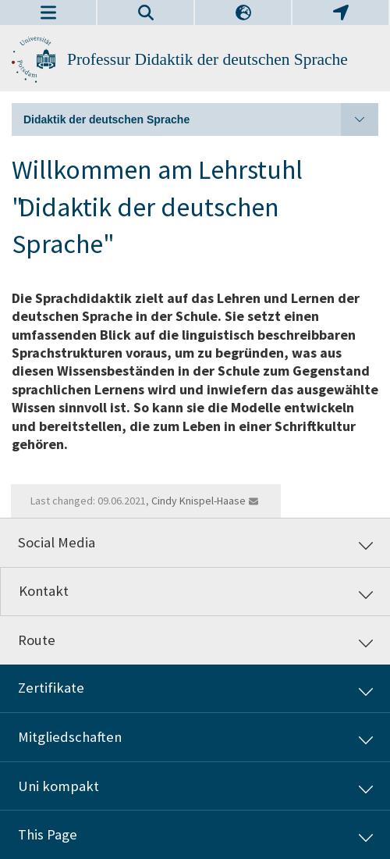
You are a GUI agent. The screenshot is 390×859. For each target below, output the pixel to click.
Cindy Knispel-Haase (198, 501)
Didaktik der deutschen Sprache (200, 119)
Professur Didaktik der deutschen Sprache (207, 59)
